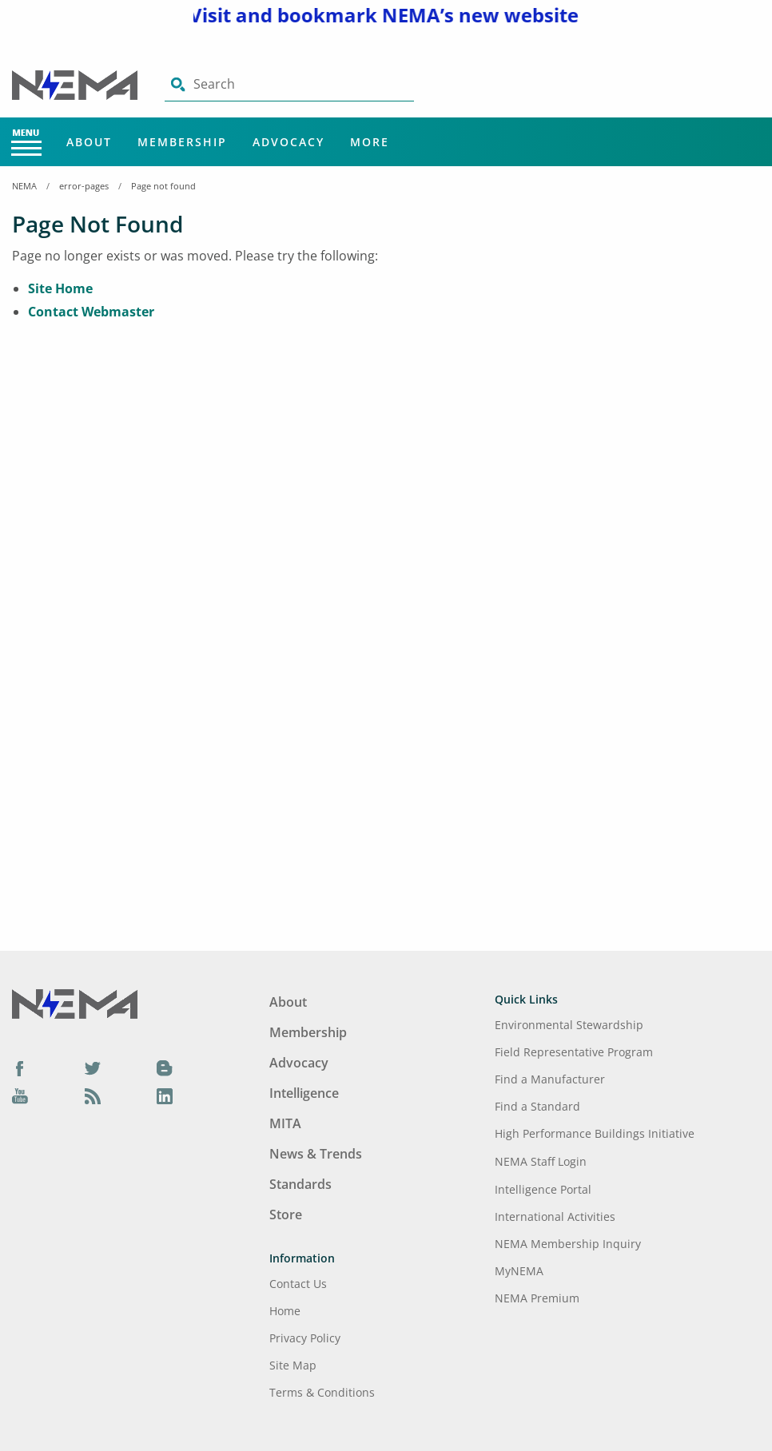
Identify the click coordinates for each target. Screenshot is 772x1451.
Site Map (292, 1365)
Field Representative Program (574, 1051)
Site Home (60, 288)
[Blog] (165, 1067)
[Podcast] (93, 1096)
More (369, 141)
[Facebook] (20, 1067)
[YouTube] (20, 1096)
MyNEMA (519, 1270)
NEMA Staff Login (541, 1161)
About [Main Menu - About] (89, 141)
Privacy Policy (304, 1338)
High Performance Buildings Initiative (594, 1133)
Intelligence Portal (543, 1189)
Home (284, 1310)
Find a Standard (537, 1106)
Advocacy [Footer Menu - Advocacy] (298, 1062)
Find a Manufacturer (550, 1079)
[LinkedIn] (165, 1096)
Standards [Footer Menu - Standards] (300, 1184)
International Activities (555, 1216)
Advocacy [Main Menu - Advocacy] (288, 141)
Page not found (163, 186)
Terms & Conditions (322, 1392)
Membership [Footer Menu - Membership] (308, 1032)
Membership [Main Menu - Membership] (182, 141)
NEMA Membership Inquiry (568, 1243)
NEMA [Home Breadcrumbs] (24, 186)
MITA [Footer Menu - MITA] (285, 1123)
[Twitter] (93, 1067)
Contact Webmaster (91, 311)
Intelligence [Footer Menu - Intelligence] (304, 1093)
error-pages (84, 186)
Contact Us (298, 1283)
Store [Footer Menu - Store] (285, 1214)
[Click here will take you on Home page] (76, 84)
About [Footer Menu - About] (288, 1002)
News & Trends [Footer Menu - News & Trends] (315, 1154)
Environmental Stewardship (569, 1024)
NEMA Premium (537, 1298)
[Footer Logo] (74, 1003)
